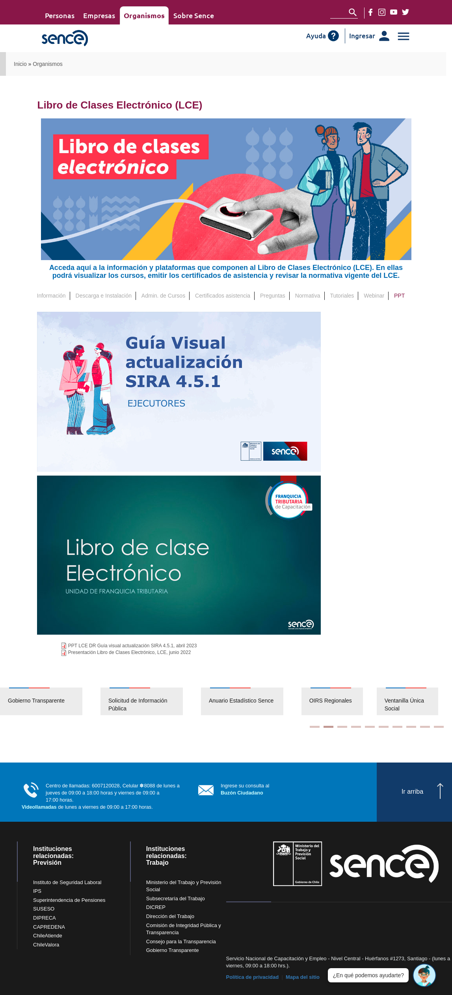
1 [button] (315, 727)
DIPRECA (44, 918)
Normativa (307, 295)
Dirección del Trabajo (170, 916)
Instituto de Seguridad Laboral (67, 882)
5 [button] (370, 727)
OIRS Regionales (330, 700)
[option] (50, 701)
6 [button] (384, 727)
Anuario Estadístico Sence (241, 700)
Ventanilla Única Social (404, 704)
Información (51, 295)
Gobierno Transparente (36, 700)
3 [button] (342, 727)
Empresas (99, 15)
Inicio (20, 64)
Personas (59, 15)
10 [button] (439, 727)
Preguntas (272, 295)
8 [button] (411, 727)
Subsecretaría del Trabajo (175, 898)
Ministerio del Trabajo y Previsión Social (183, 886)
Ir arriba (412, 791)
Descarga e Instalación (104, 295)
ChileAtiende (47, 936)
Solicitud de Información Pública (137, 704)
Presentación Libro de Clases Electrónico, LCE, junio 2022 (129, 652)
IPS (37, 891)
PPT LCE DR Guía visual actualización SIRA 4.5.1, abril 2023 (132, 645)
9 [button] (425, 727)
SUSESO (43, 909)
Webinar (374, 295)
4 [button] (356, 727)
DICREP (156, 907)
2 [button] (328, 727)
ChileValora (46, 945)
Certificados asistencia (222, 295)
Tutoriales (342, 295)
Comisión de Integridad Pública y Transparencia (183, 929)
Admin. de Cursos (163, 295)
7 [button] (397, 727)
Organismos (144, 15)
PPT (401, 295)
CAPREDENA (49, 927)
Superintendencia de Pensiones (69, 900)
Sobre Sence (193, 15)
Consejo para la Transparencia (181, 941)
